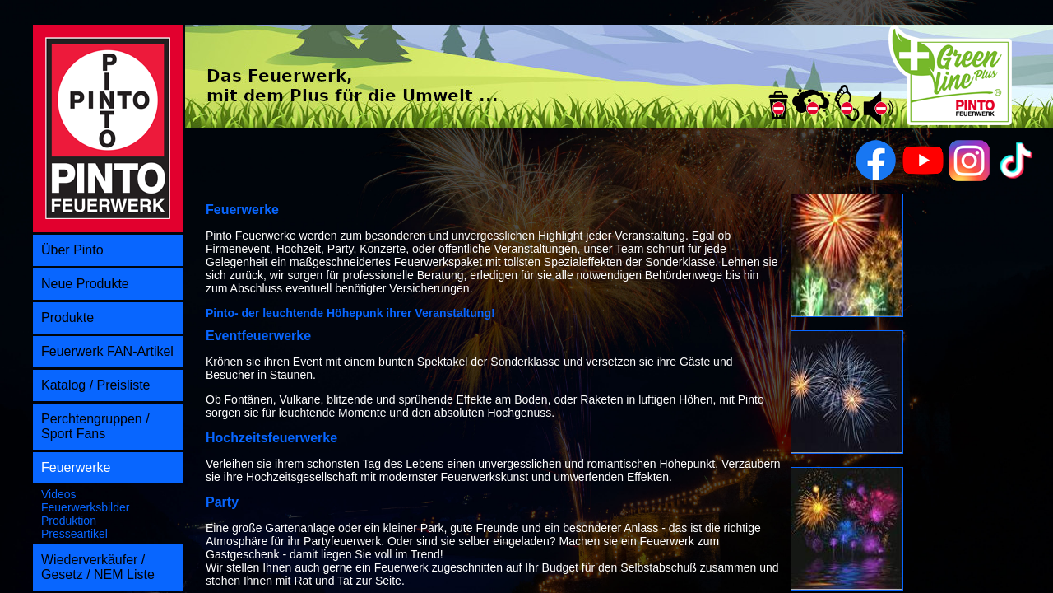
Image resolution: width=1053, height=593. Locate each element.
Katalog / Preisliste (96, 385)
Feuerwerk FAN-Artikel (107, 351)
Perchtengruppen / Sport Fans (95, 426)
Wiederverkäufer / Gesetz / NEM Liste (98, 567)
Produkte (67, 318)
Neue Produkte (85, 284)
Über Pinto (72, 250)
